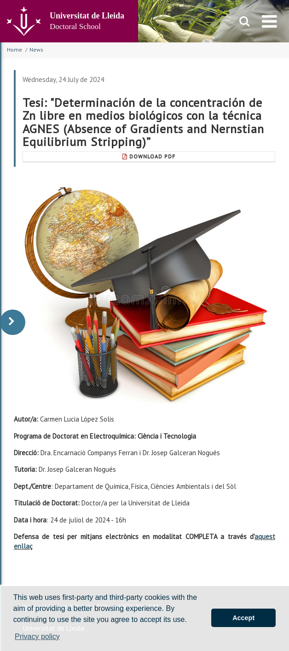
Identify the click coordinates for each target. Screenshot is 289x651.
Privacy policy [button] (37, 636)
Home (14, 49)
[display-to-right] (12, 322)
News (36, 49)
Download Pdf (148, 156)
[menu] (269, 21)
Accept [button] (243, 618)
